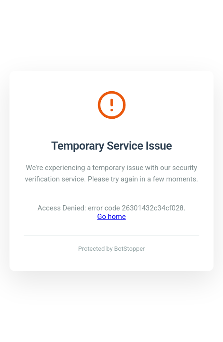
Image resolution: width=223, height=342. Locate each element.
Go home (111, 216)
